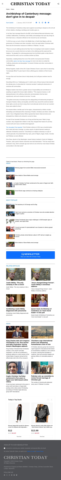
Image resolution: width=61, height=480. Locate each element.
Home (7, 9)
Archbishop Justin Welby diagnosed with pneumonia (16, 310)
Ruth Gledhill (9, 22)
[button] (2, 4)
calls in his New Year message (22, 61)
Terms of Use (30, 451)
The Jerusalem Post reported (14, 127)
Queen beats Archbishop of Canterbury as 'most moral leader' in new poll (41, 310)
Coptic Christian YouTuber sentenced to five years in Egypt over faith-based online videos (17, 379)
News (12, 9)
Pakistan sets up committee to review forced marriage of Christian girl (42, 378)
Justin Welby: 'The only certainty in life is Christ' (15, 283)
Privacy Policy (39, 451)
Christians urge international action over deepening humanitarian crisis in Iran (41, 342)
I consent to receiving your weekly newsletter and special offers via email (26, 448)
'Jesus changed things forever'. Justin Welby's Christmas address (42, 284)
